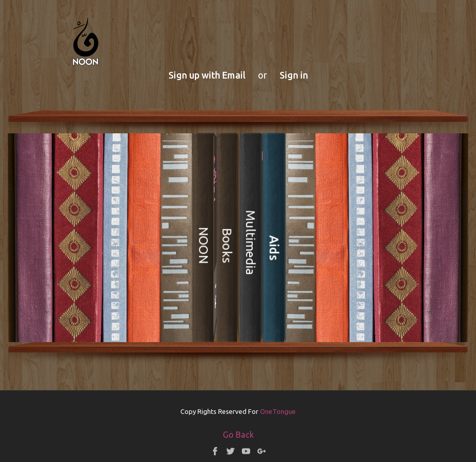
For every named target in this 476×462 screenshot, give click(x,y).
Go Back (238, 434)
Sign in (294, 75)
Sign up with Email (206, 75)
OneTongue (278, 411)
